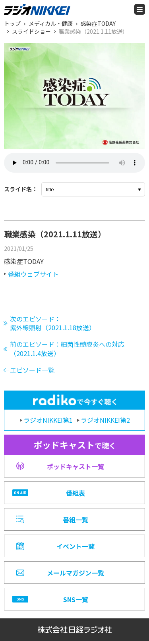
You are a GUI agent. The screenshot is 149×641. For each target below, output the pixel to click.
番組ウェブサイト (33, 273)
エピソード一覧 (32, 370)
